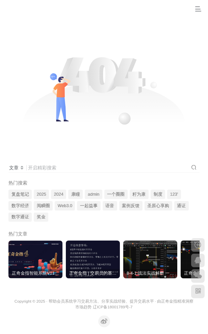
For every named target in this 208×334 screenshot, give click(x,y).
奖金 (41, 217)
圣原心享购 (158, 205)
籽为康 (139, 194)
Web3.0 (65, 205)
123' (174, 194)
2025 (41, 194)
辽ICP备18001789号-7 (113, 307)
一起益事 (89, 205)
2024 (58, 194)
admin (93, 194)
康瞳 (75, 194)
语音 (109, 205)
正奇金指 (169, 301)
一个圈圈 (116, 194)
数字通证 (20, 217)
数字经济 (20, 205)
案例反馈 (130, 205)
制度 (158, 194)
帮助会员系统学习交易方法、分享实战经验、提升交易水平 (101, 301)
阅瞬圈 (43, 205)
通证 (181, 205)
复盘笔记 (20, 194)
